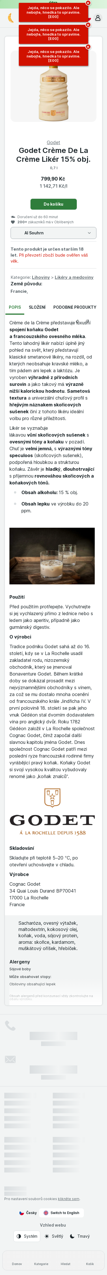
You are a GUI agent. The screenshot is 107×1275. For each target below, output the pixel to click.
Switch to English (61, 1213)
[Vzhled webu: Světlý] (53, 1236)
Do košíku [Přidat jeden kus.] (53, 204)
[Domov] (17, 1260)
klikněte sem (68, 1199)
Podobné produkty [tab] (74, 307)
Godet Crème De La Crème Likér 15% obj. (53, 154)
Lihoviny (41, 277)
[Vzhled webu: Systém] (26, 1236)
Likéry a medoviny (74, 277)
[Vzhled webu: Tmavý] (79, 1236)
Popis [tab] (15, 307)
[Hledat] (66, 1260)
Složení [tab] (37, 307)
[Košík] (90, 1260)
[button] (97, 17)
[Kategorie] (41, 1260)
